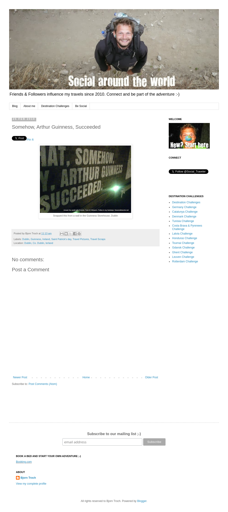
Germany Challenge (184, 207)
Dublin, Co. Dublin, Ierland (38, 243)
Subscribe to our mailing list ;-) (114, 434)
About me (29, 106)
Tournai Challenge (183, 243)
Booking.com (24, 461)
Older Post (151, 377)
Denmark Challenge (184, 216)
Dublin (25, 239)
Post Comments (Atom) (42, 384)
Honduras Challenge (184, 238)
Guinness (36, 239)
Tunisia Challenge (183, 221)
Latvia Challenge (182, 233)
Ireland (46, 239)
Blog (15, 106)
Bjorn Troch (28, 477)
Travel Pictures (81, 239)
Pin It (30, 139)
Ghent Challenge (182, 252)
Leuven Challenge (183, 257)
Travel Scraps (97, 239)
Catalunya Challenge (184, 211)
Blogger (142, 501)
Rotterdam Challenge (185, 261)
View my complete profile (31, 483)
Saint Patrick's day (61, 239)
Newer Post (20, 377)
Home (86, 377)
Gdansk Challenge (183, 247)
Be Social (81, 106)
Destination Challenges (55, 106)
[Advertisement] (190, 339)
